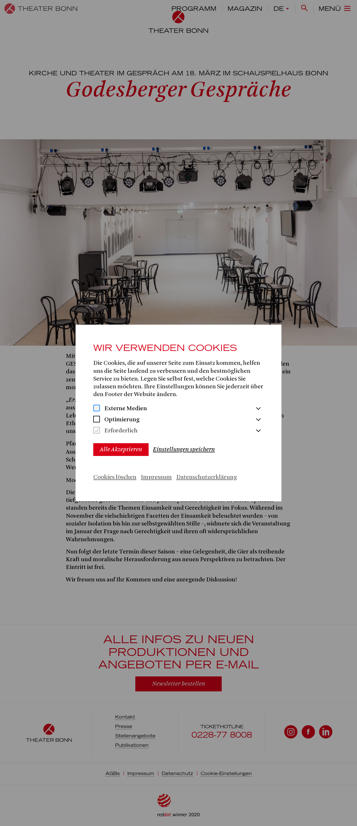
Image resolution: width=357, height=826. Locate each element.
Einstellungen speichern (184, 449)
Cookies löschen (114, 477)
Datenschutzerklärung (206, 477)
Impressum (156, 477)
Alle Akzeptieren (121, 449)
